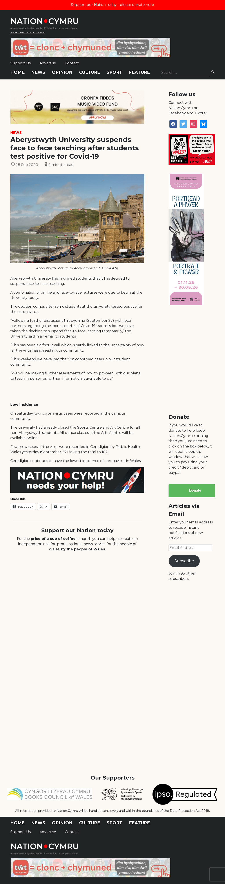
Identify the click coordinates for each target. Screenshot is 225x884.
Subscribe (184, 561)
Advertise (48, 63)
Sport (114, 72)
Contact (72, 63)
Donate (195, 490)
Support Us (20, 63)
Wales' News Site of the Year (27, 32)
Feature (139, 72)
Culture (89, 72)
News (38, 72)
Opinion (62, 72)
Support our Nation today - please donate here (112, 5)
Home (17, 72)
